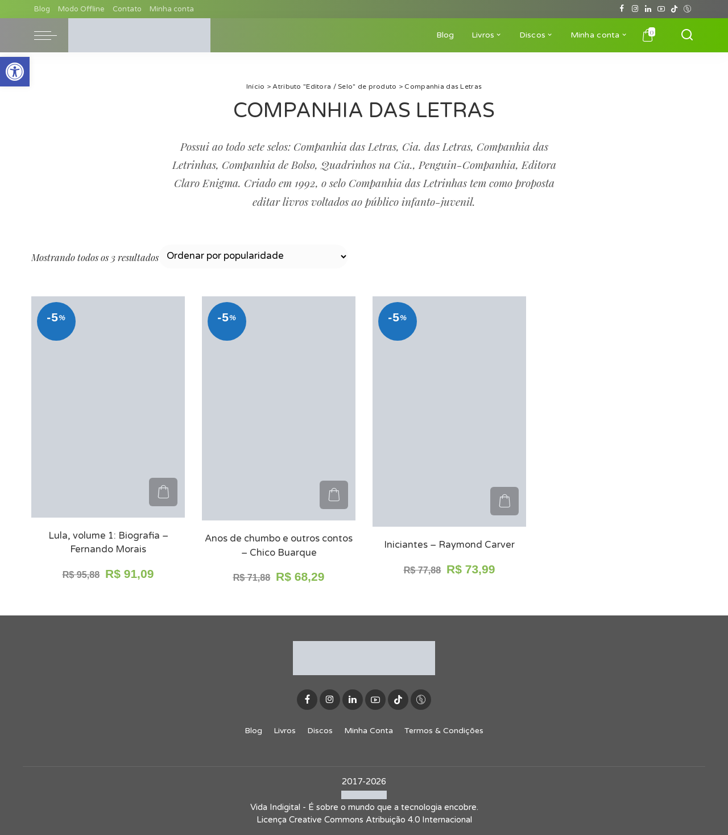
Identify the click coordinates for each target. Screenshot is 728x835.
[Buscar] (687, 35)
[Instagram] (635, 9)
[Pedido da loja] (253, 256)
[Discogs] (687, 9)
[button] (15, 71)
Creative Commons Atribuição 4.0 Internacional (380, 820)
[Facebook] (621, 9)
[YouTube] (661, 9)
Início (255, 86)
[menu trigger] (51, 35)
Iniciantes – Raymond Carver (449, 545)
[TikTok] (674, 9)
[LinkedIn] (648, 9)
